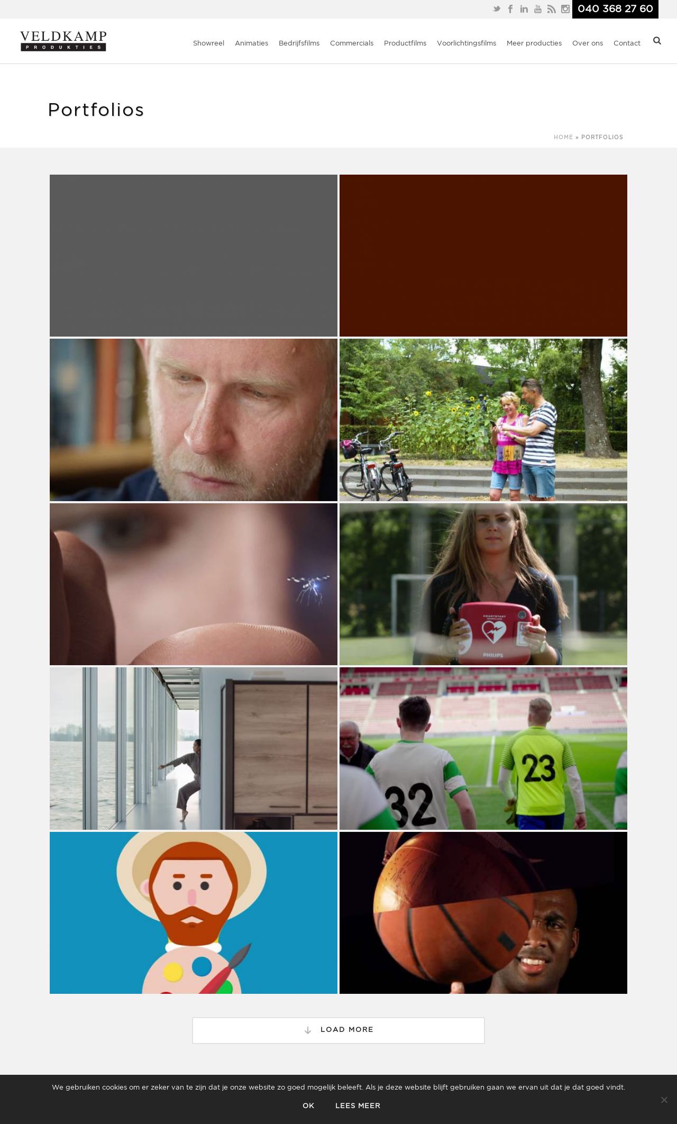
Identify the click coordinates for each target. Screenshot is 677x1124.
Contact (627, 44)
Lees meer (357, 1106)
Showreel (208, 44)
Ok (308, 1106)
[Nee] (663, 1099)
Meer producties (534, 44)
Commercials (351, 44)
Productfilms (405, 44)
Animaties (251, 44)
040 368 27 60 (615, 9)
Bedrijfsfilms (299, 44)
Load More (338, 1030)
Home (563, 137)
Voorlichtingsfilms (466, 44)
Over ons (587, 44)
